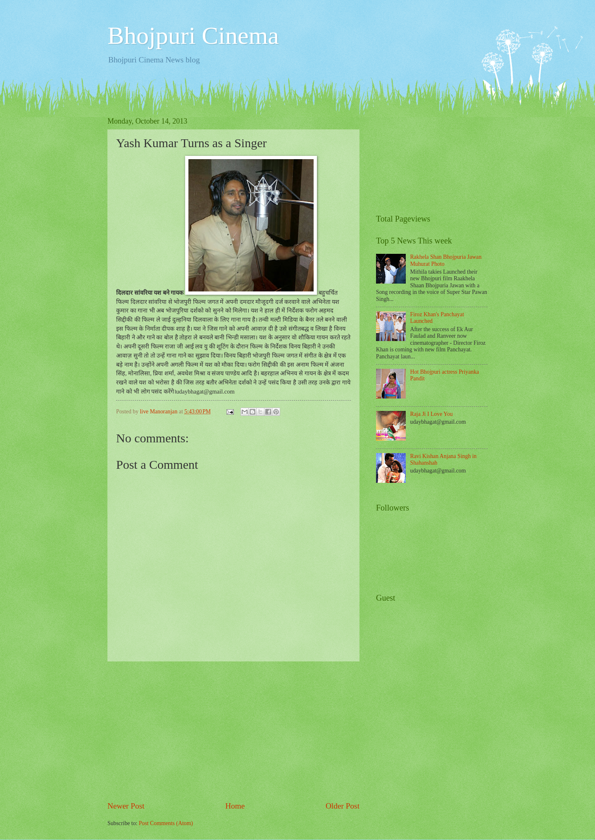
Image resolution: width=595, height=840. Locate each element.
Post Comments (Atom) (166, 823)
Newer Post (126, 806)
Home (235, 806)
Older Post (342, 806)
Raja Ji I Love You (431, 414)
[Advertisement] (233, 731)
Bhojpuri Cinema (193, 35)
